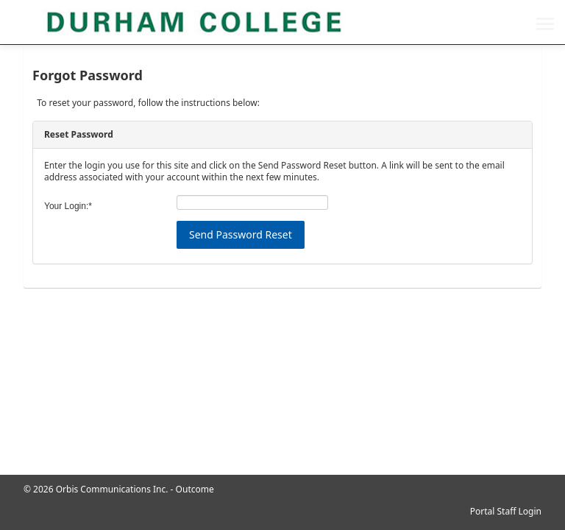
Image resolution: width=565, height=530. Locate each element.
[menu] (545, 25)
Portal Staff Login (505, 511)
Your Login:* (68, 206)
